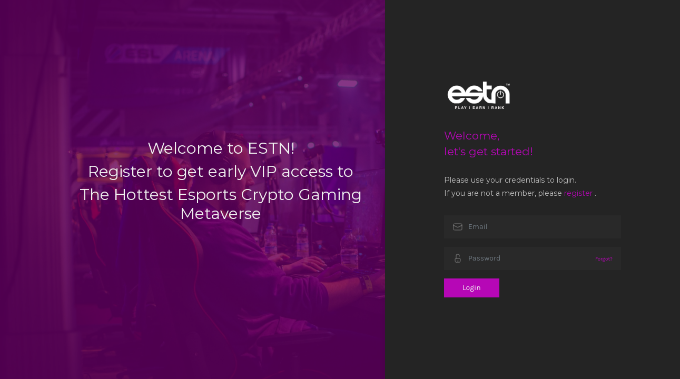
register (578, 193)
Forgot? (604, 259)
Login (471, 287)
